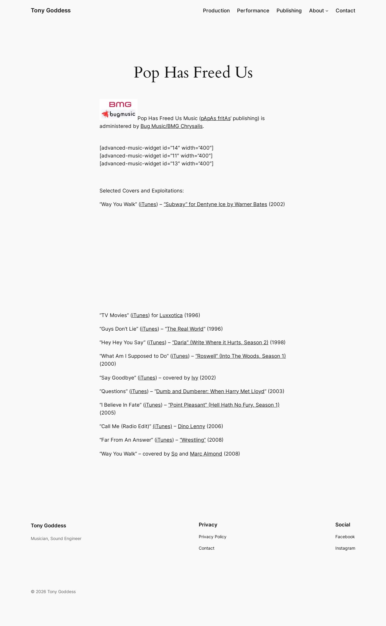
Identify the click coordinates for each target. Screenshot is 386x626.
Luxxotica (171, 315)
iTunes (148, 204)
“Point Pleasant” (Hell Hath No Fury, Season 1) (224, 405)
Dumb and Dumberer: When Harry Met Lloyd (210, 391)
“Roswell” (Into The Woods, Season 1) (240, 356)
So (174, 454)
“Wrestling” (193, 440)
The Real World (185, 329)
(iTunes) (162, 426)
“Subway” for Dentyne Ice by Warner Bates (215, 204)
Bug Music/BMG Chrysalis (172, 126)
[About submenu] (326, 10)
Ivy (194, 378)
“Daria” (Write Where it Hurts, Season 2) (220, 342)
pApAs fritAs (215, 118)
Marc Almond (206, 454)
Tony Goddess (51, 10)
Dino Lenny (191, 426)
